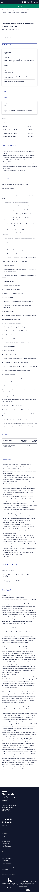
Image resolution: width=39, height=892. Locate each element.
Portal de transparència (7, 855)
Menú (36, 2)
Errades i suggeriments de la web (10, 867)
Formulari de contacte (7, 813)
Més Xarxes (4, 825)
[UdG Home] (2, 2)
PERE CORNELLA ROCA (9, 110)
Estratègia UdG (5, 845)
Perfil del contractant (7, 858)
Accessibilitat (5, 860)
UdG (3, 10)
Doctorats (4, 839)
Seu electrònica (5, 856)
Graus (3, 836)
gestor (31, 884)
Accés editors (5, 869)
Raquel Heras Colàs (20, 110)
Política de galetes (6, 863)
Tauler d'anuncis (6, 841)
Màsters (4, 838)
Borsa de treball (5, 843)
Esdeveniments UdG (6, 846)
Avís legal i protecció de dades (9, 862)
